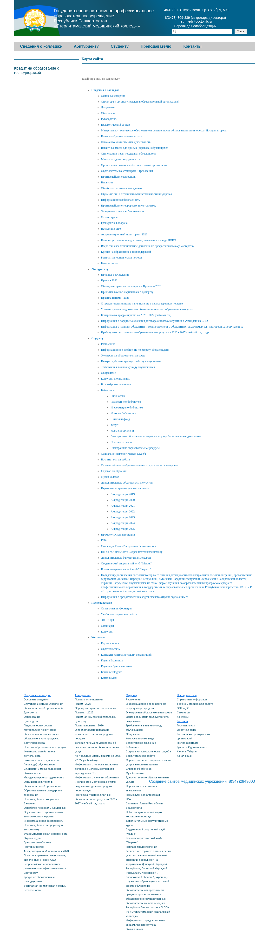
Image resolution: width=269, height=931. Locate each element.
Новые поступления (123, 430)
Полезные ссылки (121, 442)
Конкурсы (107, 631)
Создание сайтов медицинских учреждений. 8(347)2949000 (202, 781)
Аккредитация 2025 (123, 528)
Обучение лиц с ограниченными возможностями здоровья (136, 194)
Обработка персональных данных (121, 188)
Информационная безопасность (120, 199)
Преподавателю (156, 46)
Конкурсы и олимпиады (115, 378)
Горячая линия (110, 643)
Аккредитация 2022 (123, 511)
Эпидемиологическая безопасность (122, 211)
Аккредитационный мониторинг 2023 (124, 234)
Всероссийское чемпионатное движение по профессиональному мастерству (147, 246)
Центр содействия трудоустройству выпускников (131, 361)
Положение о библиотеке (126, 401)
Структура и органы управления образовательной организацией (140, 101)
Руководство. (109, 119)
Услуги (115, 425)
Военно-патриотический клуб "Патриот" (126, 569)
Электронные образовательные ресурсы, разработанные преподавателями (156, 436)
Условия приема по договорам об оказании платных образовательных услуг (147, 309)
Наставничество (111, 228)
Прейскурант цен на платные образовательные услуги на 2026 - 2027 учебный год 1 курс (155, 332)
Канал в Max (109, 677)
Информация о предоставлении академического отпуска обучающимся (144, 597)
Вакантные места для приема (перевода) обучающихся (134, 147)
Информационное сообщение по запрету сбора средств (135, 349)
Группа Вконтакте (112, 660)
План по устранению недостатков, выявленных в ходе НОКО (138, 240)
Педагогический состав (115, 124)
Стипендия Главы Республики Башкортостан (128, 546)
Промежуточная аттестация (118, 534)
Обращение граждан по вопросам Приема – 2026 (131, 286)
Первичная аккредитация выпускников (125, 488)
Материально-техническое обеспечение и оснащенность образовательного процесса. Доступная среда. (164, 130)
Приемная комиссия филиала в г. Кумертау (127, 292)
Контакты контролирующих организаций (126, 654)
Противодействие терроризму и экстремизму (128, 205)
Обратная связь (110, 649)
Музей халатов (110, 476)
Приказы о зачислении (115, 274)
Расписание (108, 344)
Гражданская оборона (114, 223)
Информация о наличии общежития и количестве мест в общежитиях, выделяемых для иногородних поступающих (172, 326)
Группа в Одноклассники (116, 666)
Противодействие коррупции (119, 176)
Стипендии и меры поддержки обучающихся (128, 153)
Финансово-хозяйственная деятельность (126, 142)
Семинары (107, 625)
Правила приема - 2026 (115, 297)
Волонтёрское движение (116, 384)
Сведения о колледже (41, 46)
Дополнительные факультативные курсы (126, 557)
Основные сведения (113, 95)
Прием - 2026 (109, 280)
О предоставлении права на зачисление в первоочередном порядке (142, 303)
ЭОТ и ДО (107, 620)
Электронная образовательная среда (123, 355)
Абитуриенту (86, 46)
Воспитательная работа (115, 459)
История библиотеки (123, 413)
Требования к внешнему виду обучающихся (128, 367)
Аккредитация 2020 (123, 500)
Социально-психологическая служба (123, 453)
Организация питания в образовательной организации (134, 165)
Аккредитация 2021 (123, 505)
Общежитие (108, 373)
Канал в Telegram (111, 672)
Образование (109, 113)
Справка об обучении (114, 471)
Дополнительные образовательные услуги (127, 482)
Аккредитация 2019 (123, 494)
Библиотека (108, 390)
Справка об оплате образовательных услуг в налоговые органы (139, 465)
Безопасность (109, 263)
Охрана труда (109, 217)
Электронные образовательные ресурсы (135, 448)
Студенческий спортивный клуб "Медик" (126, 563)
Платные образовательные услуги (122, 136)
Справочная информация (116, 608)
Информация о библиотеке (127, 407)
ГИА (104, 540)
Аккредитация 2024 (123, 523)
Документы (108, 107)
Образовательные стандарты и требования (127, 171)
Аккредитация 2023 (123, 517)
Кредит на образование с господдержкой (126, 251)
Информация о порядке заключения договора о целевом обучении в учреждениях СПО (154, 321)
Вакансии (107, 182)
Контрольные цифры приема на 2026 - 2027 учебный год (136, 315)
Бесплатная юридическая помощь (122, 257)
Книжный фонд (120, 419)
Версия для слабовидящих (199, 26)
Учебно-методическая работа (119, 614)
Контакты (193, 46)
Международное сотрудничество (121, 159)
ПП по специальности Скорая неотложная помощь (132, 552)
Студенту (120, 46)
